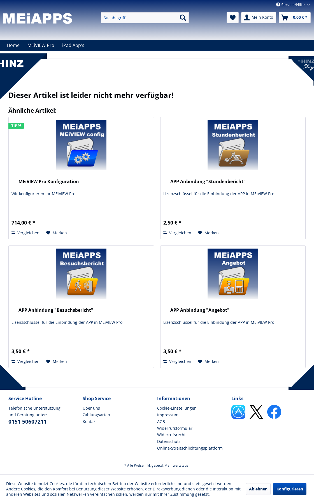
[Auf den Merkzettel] (56, 233)
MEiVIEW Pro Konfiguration (48, 182)
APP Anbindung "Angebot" (199, 310)
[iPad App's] (73, 45)
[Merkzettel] (233, 17)
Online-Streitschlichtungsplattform (190, 448)
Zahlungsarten (96, 414)
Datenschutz (169, 441)
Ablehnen (258, 489)
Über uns (91, 408)
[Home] (13, 45)
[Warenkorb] (295, 17)
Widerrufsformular (174, 428)
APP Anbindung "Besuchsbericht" (55, 310)
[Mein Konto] (258, 17)
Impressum (167, 414)
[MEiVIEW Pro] (41, 45)
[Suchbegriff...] (145, 17)
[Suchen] (183, 17)
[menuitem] (145, 17)
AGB (161, 421)
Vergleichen (25, 232)
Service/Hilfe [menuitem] (291, 4)
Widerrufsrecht (171, 434)
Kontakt (90, 421)
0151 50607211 (27, 421)
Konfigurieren (289, 489)
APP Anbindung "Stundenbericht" (208, 182)
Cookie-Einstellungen (177, 408)
